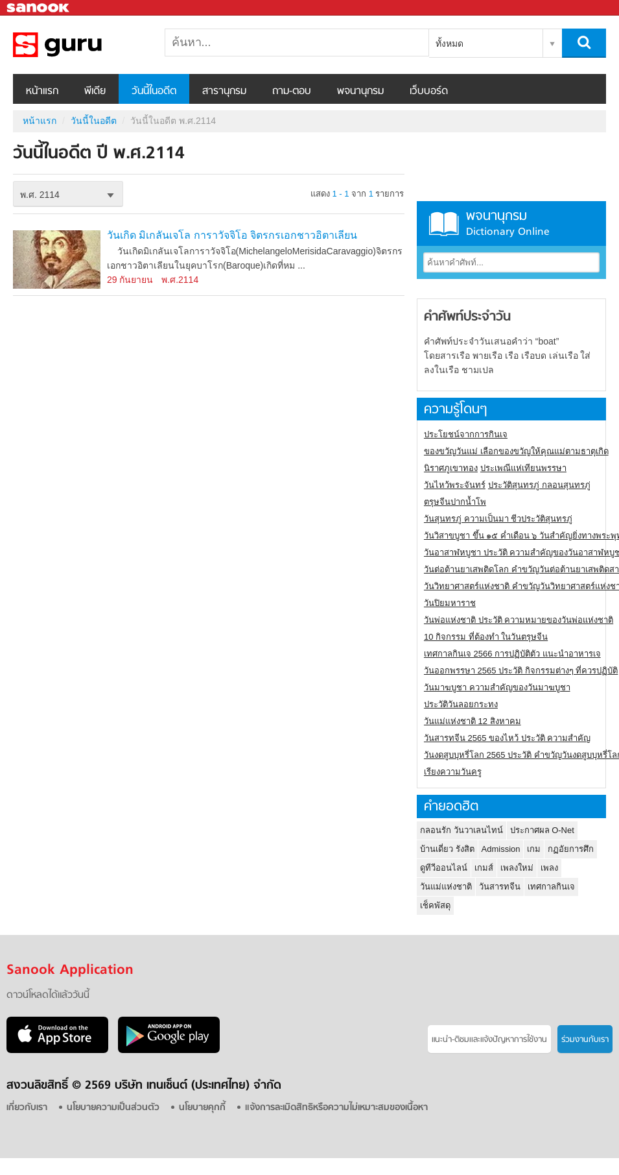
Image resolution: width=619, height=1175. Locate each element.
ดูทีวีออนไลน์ (443, 868)
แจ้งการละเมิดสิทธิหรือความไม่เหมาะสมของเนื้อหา (336, 1107)
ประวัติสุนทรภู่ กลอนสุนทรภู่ (539, 485)
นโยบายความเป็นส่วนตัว (113, 1107)
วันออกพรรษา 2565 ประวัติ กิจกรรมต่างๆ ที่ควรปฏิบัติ (521, 670)
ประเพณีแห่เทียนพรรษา (523, 468)
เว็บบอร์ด (429, 91)
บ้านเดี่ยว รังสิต (447, 849)
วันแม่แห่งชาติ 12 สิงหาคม (472, 721)
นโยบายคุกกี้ (202, 1107)
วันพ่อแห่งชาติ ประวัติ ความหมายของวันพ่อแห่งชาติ (518, 620)
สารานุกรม (224, 91)
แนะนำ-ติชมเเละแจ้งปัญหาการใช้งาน (489, 1040)
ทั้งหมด (449, 43)
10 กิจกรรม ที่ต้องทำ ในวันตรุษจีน (486, 637)
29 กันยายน (130, 279)
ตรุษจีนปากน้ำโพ (455, 502)
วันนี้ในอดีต (154, 91)
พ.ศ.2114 (179, 279)
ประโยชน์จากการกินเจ (466, 434)
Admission (501, 849)
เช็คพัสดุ (435, 905)
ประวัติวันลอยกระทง (461, 704)
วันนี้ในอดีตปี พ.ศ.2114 (81, 44)
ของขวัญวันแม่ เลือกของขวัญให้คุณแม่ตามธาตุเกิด (516, 451)
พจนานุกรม (360, 91)
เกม (534, 849)
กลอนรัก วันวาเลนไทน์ (461, 830)
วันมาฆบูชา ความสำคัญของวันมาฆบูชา (497, 687)
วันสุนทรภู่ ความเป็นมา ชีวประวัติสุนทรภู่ (498, 519)
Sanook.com (38, 8)
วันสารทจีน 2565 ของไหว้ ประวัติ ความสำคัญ (507, 738)
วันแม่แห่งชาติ (446, 886)
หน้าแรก (42, 91)
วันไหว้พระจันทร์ (454, 485)
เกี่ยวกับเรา (26, 1107)
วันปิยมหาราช (450, 603)
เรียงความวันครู (453, 772)
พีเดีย (95, 91)
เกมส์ (483, 868)
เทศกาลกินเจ (551, 886)
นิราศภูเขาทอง (451, 468)
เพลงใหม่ (516, 868)
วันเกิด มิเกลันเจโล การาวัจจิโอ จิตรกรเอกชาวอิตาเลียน (232, 235)
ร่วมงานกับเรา (585, 1040)
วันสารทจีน (499, 886)
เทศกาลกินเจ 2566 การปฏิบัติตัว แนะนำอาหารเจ (512, 654)
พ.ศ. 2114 (40, 194)
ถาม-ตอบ (291, 91)
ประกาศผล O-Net (542, 830)
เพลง (549, 868)
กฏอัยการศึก (571, 849)
